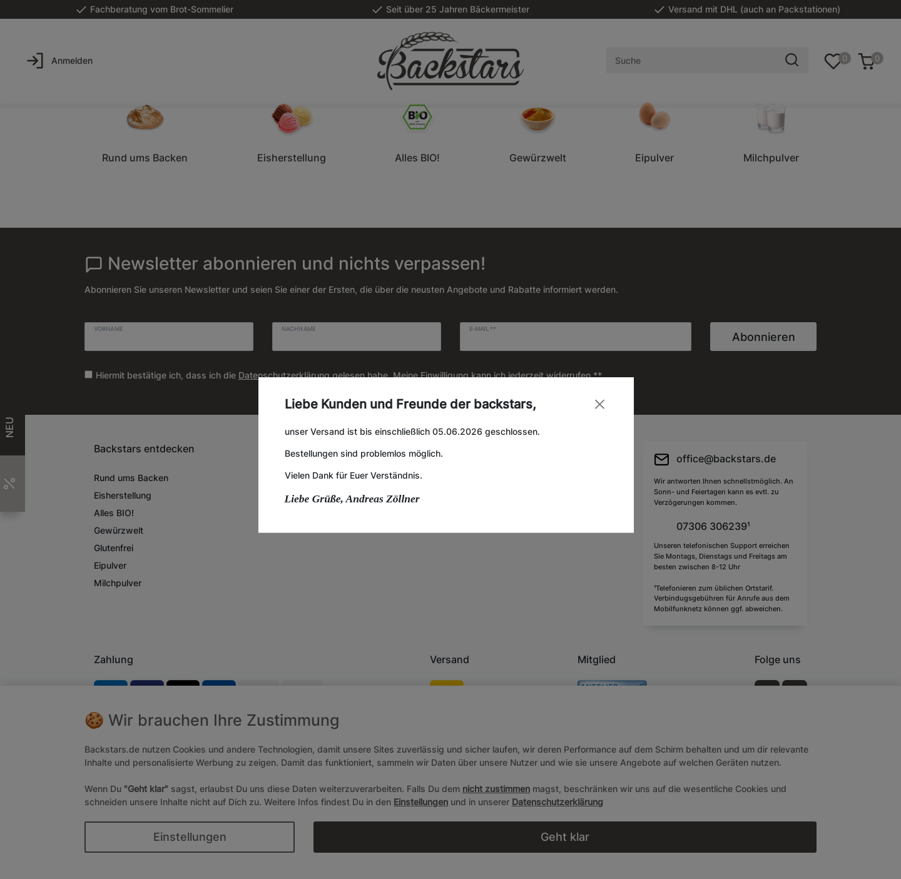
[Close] (604, 403)
